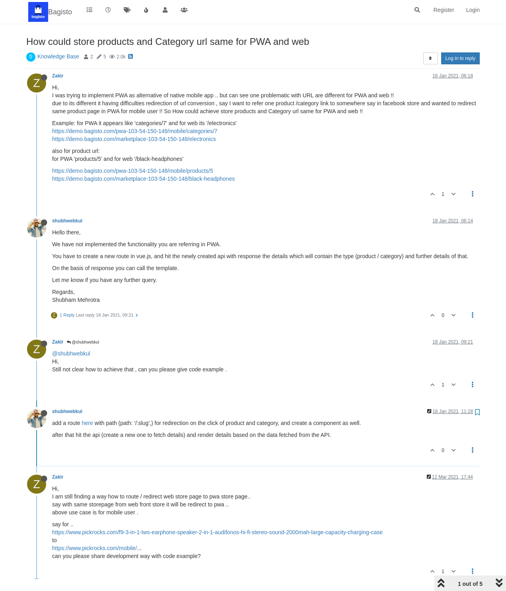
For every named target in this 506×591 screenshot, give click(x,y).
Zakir (57, 76)
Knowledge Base (58, 56)
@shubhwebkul (83, 342)
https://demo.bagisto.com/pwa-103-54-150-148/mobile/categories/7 (135, 131)
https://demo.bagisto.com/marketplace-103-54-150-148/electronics (134, 139)
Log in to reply (460, 58)
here (87, 423)
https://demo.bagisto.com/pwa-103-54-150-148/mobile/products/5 (132, 171)
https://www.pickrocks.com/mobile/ (94, 548)
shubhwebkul (67, 221)
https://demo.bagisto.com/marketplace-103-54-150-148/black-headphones (143, 179)
